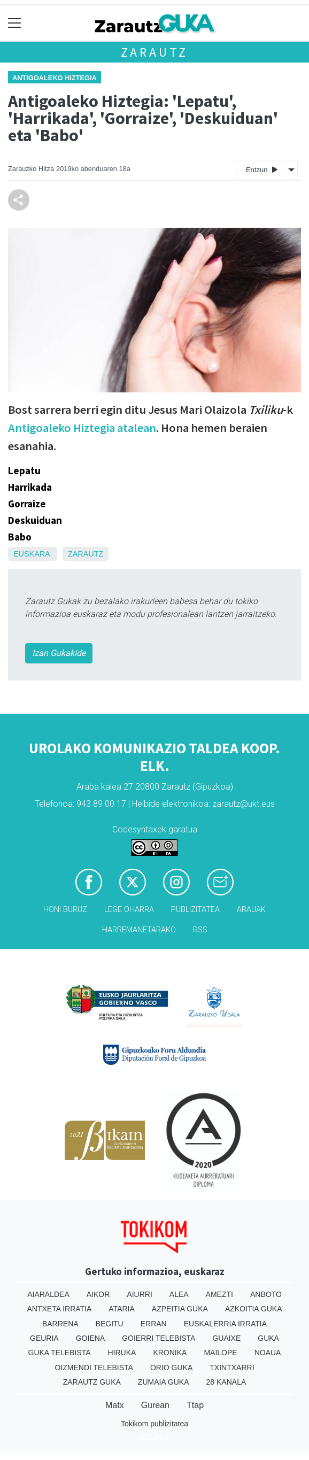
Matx (114, 1405)
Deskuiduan (35, 520)
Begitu (109, 1323)
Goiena (90, 1338)
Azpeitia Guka (180, 1308)
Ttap (195, 1405)
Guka (268, 1338)
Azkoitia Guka (253, 1308)
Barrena (60, 1323)
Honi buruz (65, 909)
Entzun (261, 169)
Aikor (98, 1294)
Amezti (219, 1294)
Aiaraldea (48, 1294)
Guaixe (226, 1338)
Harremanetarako (139, 929)
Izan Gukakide (59, 653)
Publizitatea (195, 909)
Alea (179, 1294)
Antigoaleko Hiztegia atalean (82, 427)
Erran (154, 1323)
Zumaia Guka (163, 1382)
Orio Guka (171, 1367)
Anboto (266, 1294)
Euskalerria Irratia (225, 1323)
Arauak (251, 909)
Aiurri (139, 1294)
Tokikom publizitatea (154, 1423)
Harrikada (30, 487)
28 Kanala (226, 1382)
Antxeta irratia (59, 1308)
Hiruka (122, 1352)
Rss (200, 929)
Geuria (44, 1338)
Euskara (31, 554)
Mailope (220, 1352)
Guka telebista (59, 1352)
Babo (20, 536)
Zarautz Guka (92, 1382)
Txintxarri (232, 1367)
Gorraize (27, 503)
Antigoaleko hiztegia (54, 78)
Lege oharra (129, 909)
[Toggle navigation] (14, 23)
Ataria (122, 1308)
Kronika (170, 1352)
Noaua (267, 1352)
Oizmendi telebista (94, 1367)
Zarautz (155, 52)
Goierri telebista (158, 1338)
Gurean (155, 1405)
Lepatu (24, 470)
